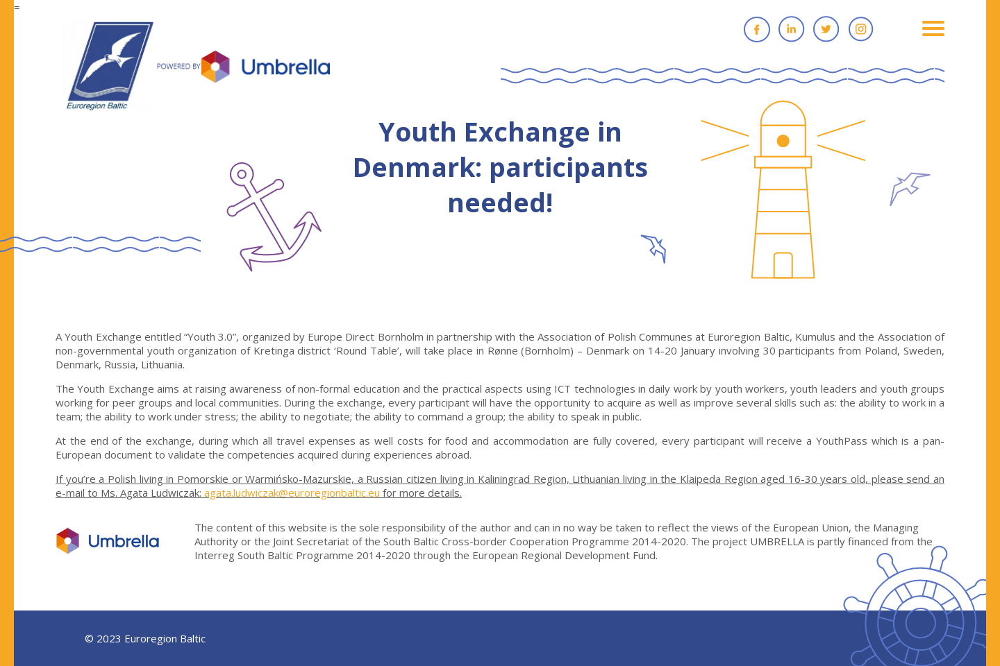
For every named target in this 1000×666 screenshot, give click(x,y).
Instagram (861, 29)
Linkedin (792, 29)
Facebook (757, 29)
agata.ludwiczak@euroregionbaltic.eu (292, 493)
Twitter (826, 29)
